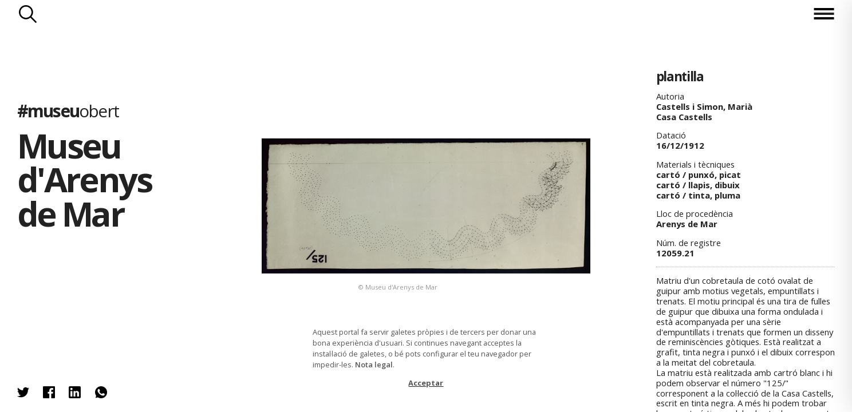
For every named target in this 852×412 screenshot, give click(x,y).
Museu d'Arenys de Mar (84, 179)
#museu (68, 110)
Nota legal (374, 364)
